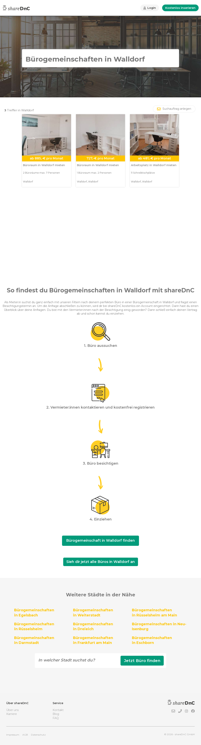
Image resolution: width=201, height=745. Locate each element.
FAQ (56, 718)
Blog (56, 714)
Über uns (12, 710)
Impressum (12, 734)
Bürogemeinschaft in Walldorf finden (100, 540)
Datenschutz (38, 734)
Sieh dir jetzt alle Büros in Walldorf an (100, 562)
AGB (25, 734)
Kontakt (58, 710)
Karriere (11, 714)
